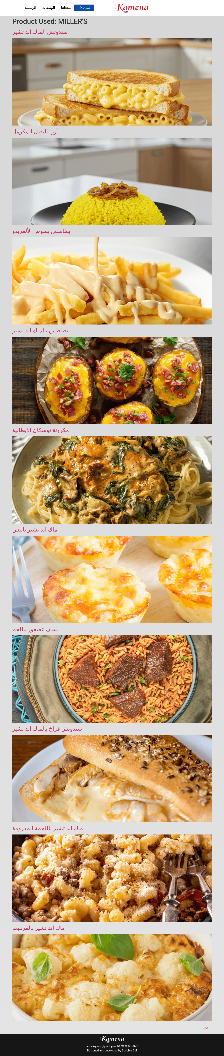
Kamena (122, 1046)
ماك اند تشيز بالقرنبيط (38, 928)
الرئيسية (30, 8)
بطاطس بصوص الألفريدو (41, 231)
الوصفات (48, 8)
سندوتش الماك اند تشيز (40, 31)
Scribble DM (129, 1050)
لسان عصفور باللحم (35, 629)
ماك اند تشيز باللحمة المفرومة (47, 828)
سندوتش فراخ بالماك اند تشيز (47, 728)
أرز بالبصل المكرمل (35, 131)
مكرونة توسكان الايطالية (40, 430)
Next (207, 1028)
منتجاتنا (66, 8)
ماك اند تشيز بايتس (34, 529)
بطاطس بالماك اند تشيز (40, 330)
